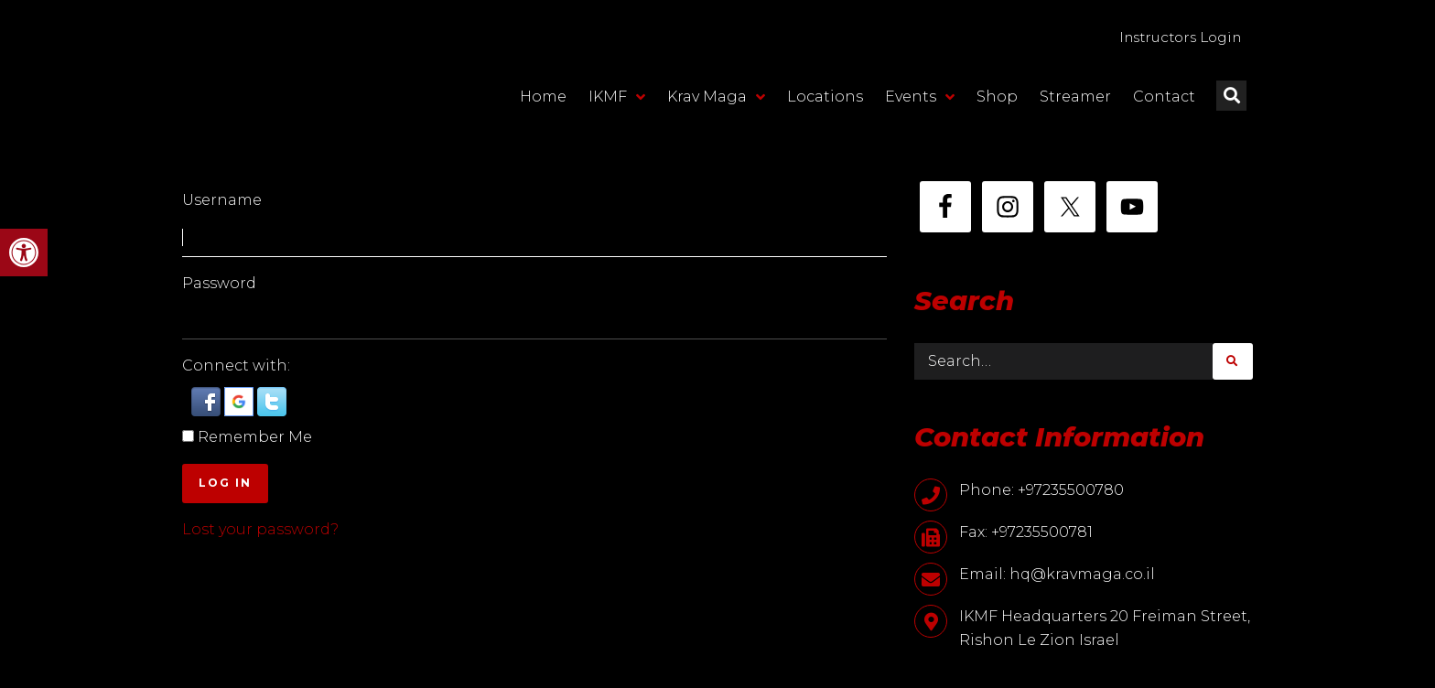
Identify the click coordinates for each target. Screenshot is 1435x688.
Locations (825, 98)
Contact (1164, 98)
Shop (997, 98)
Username (222, 200)
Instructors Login (1172, 38)
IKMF (616, 98)
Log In (225, 482)
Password (219, 283)
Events (920, 98)
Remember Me (255, 437)
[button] (24, 252)
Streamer (1075, 98)
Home (543, 98)
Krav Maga (716, 98)
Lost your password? (260, 529)
